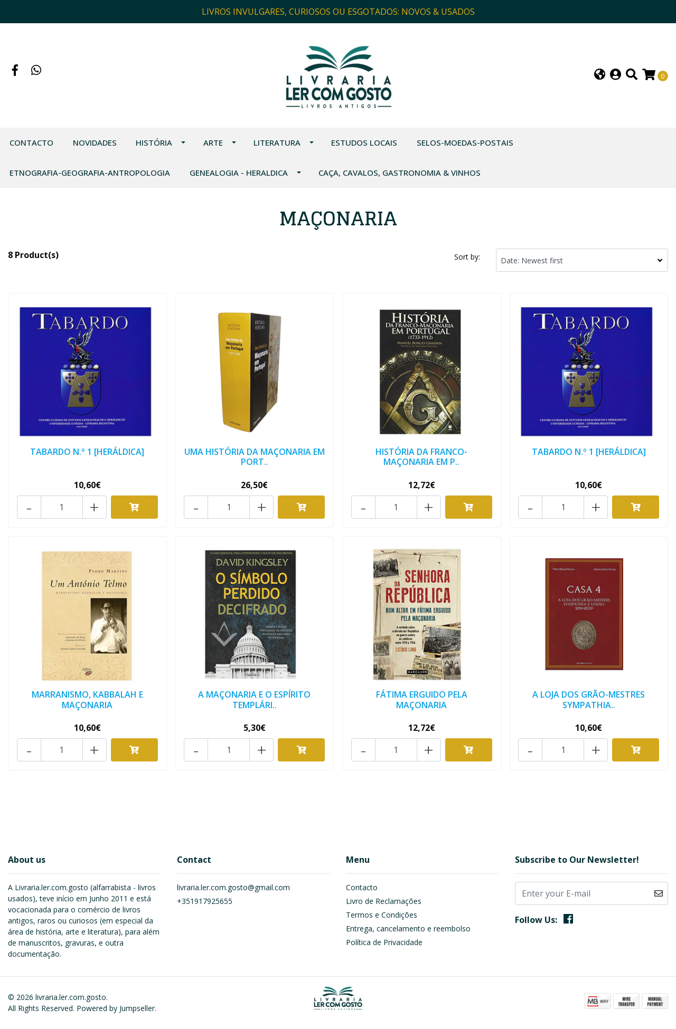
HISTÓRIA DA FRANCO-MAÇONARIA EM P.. (421, 457)
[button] (599, 75)
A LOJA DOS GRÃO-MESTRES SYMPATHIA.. (588, 699)
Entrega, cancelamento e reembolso (408, 928)
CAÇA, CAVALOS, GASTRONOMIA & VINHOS (399, 172)
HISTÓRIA (154, 142)
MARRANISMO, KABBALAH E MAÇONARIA (87, 699)
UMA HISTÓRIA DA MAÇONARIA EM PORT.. (254, 457)
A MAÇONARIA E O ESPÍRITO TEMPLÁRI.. (254, 699)
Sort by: (467, 257)
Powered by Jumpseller (116, 1008)
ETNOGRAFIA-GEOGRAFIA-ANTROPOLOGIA (90, 172)
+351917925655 (204, 901)
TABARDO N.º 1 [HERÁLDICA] (87, 452)
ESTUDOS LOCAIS (364, 142)
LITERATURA (277, 142)
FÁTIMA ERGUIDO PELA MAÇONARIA (421, 699)
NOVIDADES (95, 142)
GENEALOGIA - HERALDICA (239, 172)
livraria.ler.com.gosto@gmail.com (233, 887)
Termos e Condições (381, 915)
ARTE (213, 142)
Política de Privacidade (384, 942)
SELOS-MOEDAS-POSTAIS (465, 142)
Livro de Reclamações (383, 901)
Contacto (31, 142)
